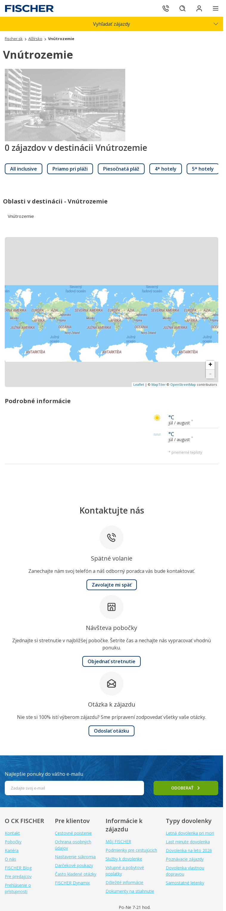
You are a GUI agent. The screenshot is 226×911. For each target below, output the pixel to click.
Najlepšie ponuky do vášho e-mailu (44, 774)
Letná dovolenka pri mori (190, 833)
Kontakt (12, 833)
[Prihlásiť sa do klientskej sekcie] (199, 8)
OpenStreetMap (183, 384)
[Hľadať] (182, 8)
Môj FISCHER (118, 841)
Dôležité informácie (124, 882)
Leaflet (138, 384)
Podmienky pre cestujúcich (131, 850)
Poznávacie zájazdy (185, 859)
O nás (10, 859)
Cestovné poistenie (73, 833)
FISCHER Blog (18, 868)
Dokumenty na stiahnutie (130, 891)
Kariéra (11, 850)
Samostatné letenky (185, 883)
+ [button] (210, 365)
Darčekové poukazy (74, 865)
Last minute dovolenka (188, 842)
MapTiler (158, 384)
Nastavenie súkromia (75, 857)
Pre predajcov (18, 876)
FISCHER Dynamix (72, 883)
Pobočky (13, 842)
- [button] (210, 374)
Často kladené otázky (75, 874)
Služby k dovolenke (124, 859)
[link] (23, 168)
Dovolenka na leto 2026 (189, 850)
